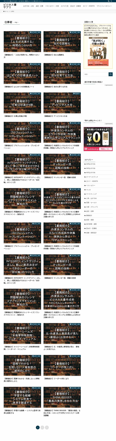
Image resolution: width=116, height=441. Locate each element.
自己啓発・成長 (91, 224)
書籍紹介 (89, 215)
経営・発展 (90, 220)
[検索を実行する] (111, 74)
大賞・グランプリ (92, 207)
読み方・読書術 (91, 228)
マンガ (88, 190)
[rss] (108, 1)
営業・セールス (91, 202)
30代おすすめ (90, 168)
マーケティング (91, 194)
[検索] (111, 1)
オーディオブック (92, 177)
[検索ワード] (98, 74)
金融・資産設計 (91, 233)
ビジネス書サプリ (9, 6)
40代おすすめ (90, 172)
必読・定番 (90, 211)
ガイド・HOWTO (92, 181)
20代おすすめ (90, 164)
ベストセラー (90, 185)
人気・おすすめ (91, 198)
